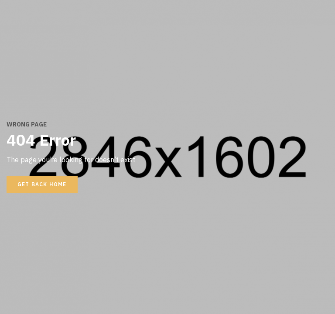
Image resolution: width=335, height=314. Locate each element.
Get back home (42, 184)
